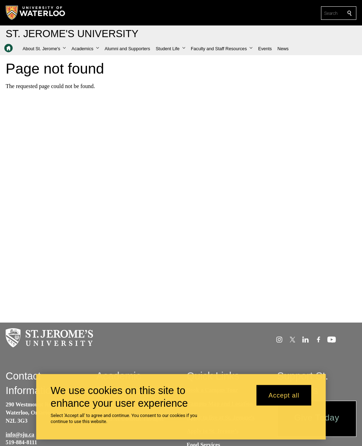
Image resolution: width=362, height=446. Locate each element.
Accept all (284, 397)
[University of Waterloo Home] (36, 13)
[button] (44, 48)
